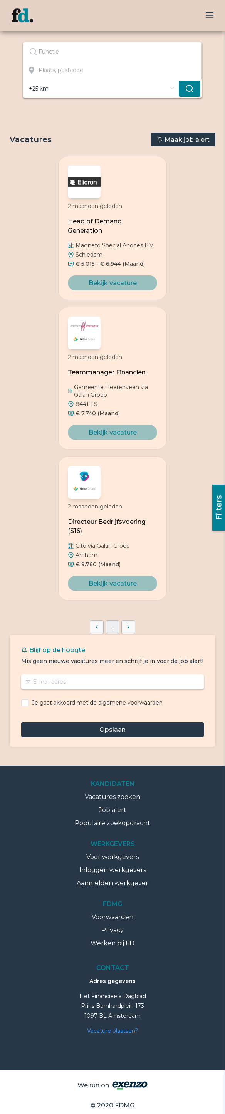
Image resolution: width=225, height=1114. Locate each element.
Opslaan (112, 729)
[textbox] (112, 51)
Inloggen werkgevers (112, 870)
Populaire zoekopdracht (112, 823)
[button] (97, 627)
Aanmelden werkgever (112, 883)
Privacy (112, 930)
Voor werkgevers (112, 857)
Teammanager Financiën (107, 372)
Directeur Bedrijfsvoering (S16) (107, 526)
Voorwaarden (112, 917)
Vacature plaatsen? (112, 1030)
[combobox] (112, 51)
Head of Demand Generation (95, 226)
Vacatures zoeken (112, 796)
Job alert (112, 810)
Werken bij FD (112, 943)
